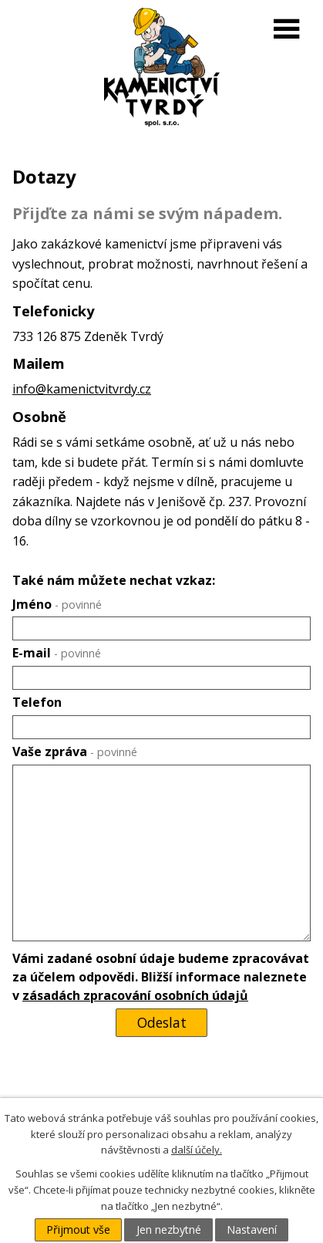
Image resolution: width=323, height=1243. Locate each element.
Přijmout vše (78, 1230)
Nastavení (252, 1230)
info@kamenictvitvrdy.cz (81, 388)
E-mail (56, 652)
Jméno (57, 604)
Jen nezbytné (168, 1230)
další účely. (196, 1150)
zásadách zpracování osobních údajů (135, 995)
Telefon (37, 702)
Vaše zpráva (74, 751)
